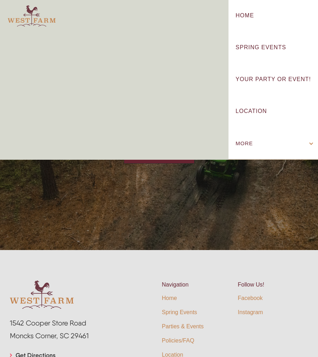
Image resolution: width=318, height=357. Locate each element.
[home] (32, 16)
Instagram (250, 312)
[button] (273, 143)
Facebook (250, 298)
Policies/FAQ (178, 341)
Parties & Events (183, 326)
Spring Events (179, 312)
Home (169, 298)
